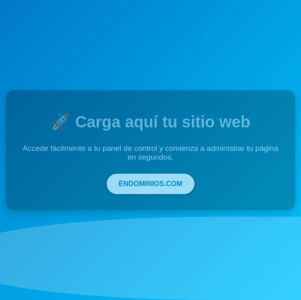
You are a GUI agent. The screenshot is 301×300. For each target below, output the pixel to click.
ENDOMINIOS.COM (150, 183)
